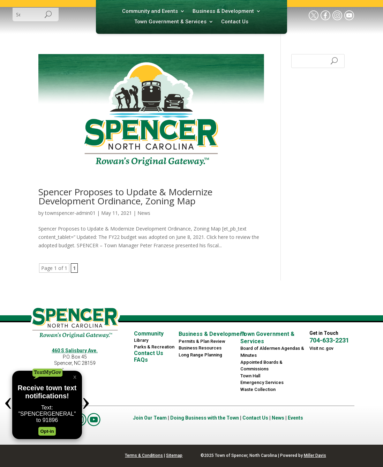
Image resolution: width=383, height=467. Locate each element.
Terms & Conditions (144, 455)
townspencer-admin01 (70, 213)
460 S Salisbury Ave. (75, 350)
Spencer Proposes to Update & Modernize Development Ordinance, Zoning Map (125, 196)
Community (149, 333)
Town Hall (250, 375)
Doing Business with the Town (204, 418)
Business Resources (200, 348)
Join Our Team (150, 418)
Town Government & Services (170, 22)
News (143, 213)
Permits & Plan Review (202, 341)
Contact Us (234, 22)
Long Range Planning (200, 354)
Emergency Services (262, 382)
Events (295, 418)
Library (141, 340)
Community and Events (150, 11)
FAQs (141, 359)
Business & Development (223, 11)
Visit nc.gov (321, 348)
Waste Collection (258, 389)
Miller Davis (315, 455)
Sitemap (174, 455)
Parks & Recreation (154, 346)
